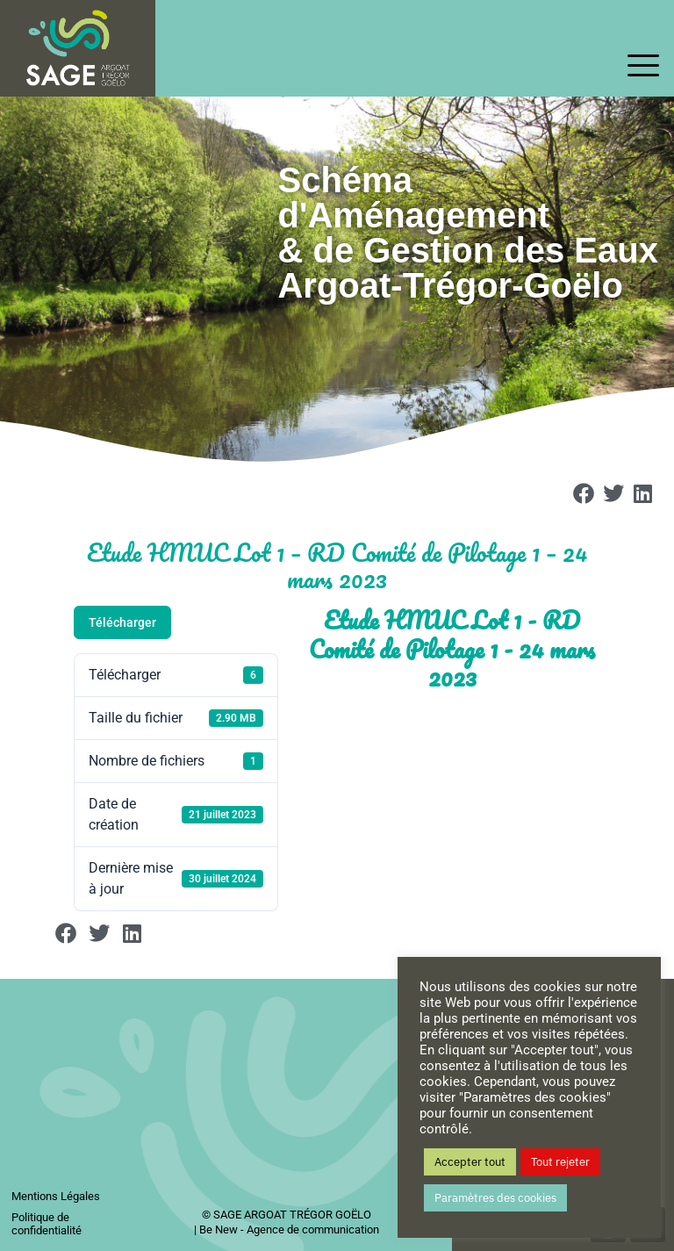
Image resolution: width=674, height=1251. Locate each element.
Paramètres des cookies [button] (495, 1197)
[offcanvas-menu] (643, 67)
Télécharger (122, 622)
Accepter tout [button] (470, 1161)
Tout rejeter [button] (560, 1161)
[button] (584, 493)
